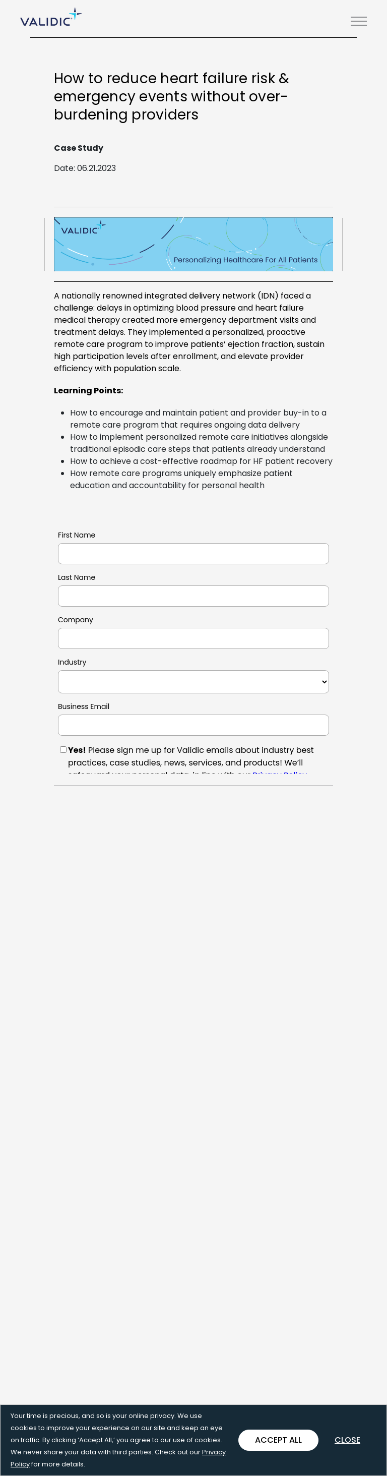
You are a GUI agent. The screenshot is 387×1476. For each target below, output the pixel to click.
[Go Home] (51, 16)
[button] (359, 21)
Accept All (278, 1440)
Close (347, 1440)
